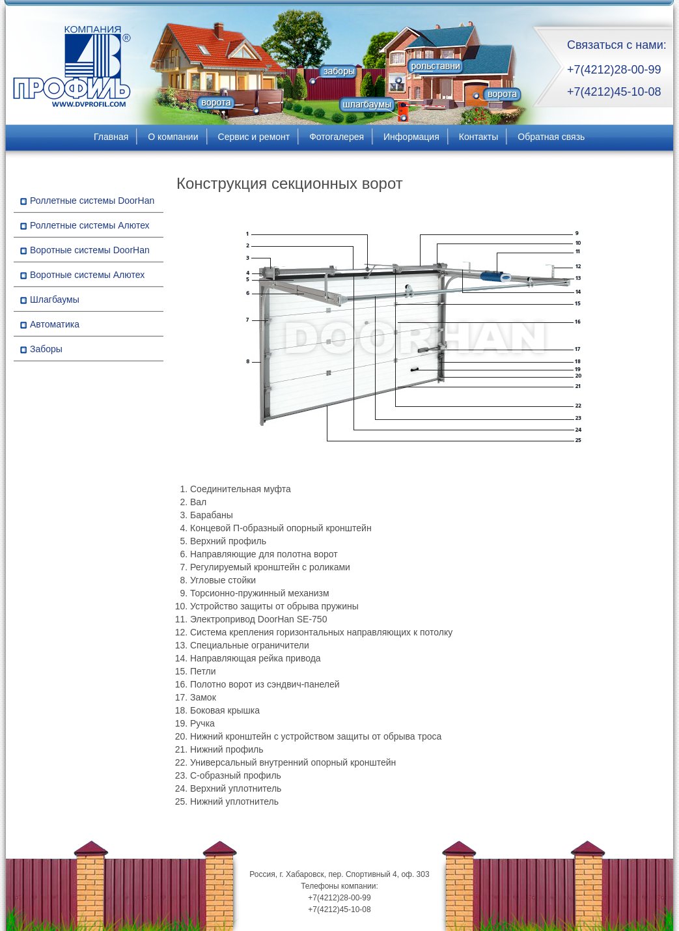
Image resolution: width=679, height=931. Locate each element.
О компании (173, 137)
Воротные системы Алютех (87, 275)
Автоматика (54, 324)
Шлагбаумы (54, 299)
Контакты (478, 137)
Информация (411, 137)
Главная (111, 137)
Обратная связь (551, 137)
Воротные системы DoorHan (90, 250)
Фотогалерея (336, 137)
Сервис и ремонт (254, 137)
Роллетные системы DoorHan (92, 200)
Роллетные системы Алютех (90, 225)
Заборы (46, 349)
